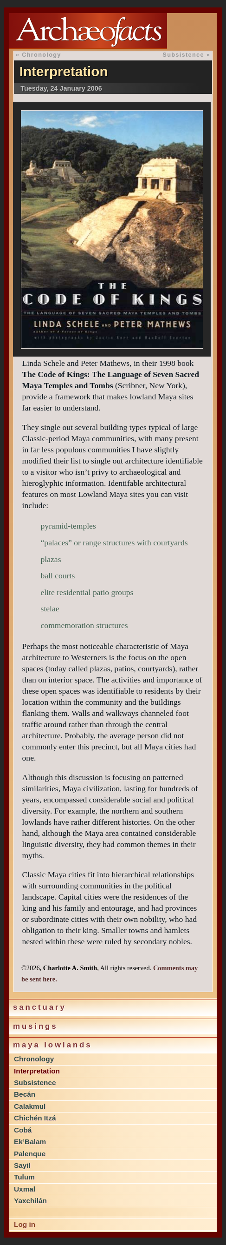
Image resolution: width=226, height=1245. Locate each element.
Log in (24, 1224)
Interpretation (37, 1071)
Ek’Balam (30, 1142)
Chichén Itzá (35, 1118)
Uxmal (24, 1189)
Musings (35, 1026)
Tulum (24, 1177)
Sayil (22, 1165)
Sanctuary (39, 1007)
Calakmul (29, 1106)
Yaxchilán (30, 1201)
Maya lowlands (52, 1044)
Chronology (34, 1059)
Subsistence (35, 1082)
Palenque (29, 1154)
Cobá (23, 1130)
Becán (24, 1094)
